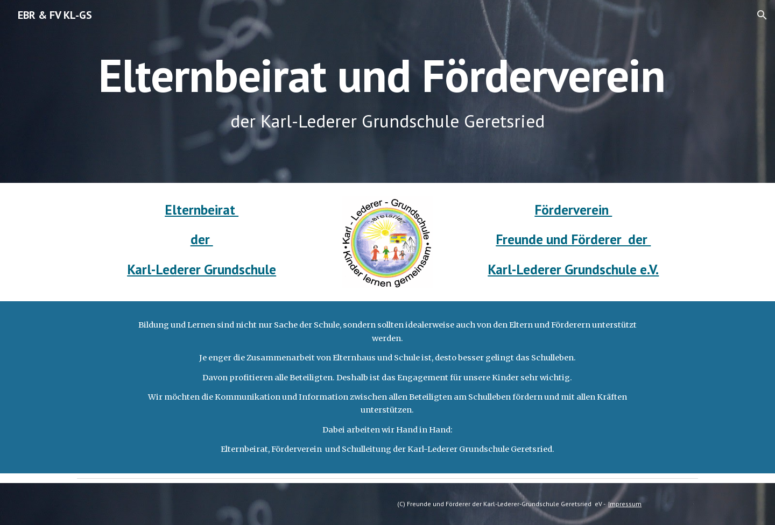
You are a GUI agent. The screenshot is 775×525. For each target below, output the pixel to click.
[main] (387, 92)
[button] (762, 15)
